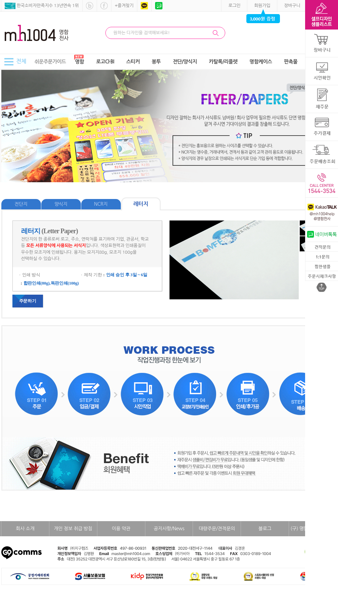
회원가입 (262, 5)
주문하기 (27, 300)
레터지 (140, 203)
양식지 (60, 204)
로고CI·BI (105, 61)
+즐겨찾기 (124, 5)
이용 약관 (121, 528)
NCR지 (100, 204)
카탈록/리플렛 (223, 61)
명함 (79, 61)
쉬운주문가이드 (50, 61)
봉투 (156, 61)
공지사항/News (169, 528)
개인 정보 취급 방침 (73, 528)
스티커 (133, 61)
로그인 (234, 5)
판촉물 (290, 61)
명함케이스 (260, 61)
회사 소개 (25, 528)
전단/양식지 (185, 61)
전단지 (21, 204)
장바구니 (292, 5)
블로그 (265, 528)
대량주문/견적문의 (217, 528)
